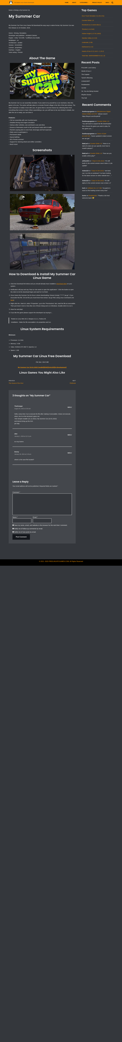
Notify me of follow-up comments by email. (28, 545)
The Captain (85, 77)
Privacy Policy (97, 2)
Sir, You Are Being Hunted (90, 95)
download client (63, 289)
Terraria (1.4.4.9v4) (88, 30)
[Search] (112, 3)
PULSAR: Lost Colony (88, 70)
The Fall (84, 102)
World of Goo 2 (86, 73)
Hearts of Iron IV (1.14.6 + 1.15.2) (93, 53)
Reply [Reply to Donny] (69, 467)
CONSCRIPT (85, 84)
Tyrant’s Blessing (87, 80)
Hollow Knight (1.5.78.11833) (92, 34)
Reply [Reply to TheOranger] (69, 420)
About (73, 2)
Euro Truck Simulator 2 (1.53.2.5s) (93, 16)
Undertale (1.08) (87, 44)
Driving (16, 10)
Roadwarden (85, 87)
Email (35, 534)
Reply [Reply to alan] (69, 448)
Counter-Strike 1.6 (88, 21)
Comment (16, 507)
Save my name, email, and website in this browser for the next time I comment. (40, 542)
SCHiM (83, 91)
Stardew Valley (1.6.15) (90, 39)
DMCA (107, 2)
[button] (87, 2)
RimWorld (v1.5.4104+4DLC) (92, 25)
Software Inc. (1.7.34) (95, 199)
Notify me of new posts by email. (25, 549)
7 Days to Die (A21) (98, 168)
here (15, 306)
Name (15, 534)
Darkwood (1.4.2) (88, 48)
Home (65, 2)
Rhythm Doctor (86, 98)
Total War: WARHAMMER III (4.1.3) (94, 57)
